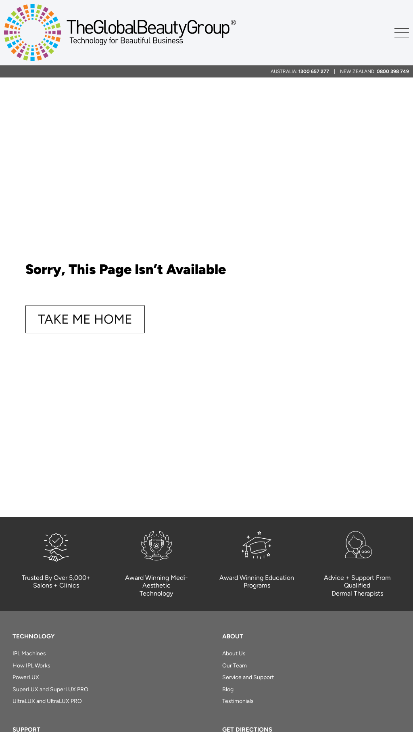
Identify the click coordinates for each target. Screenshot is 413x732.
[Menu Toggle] (401, 32)
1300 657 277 (313, 71)
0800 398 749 (393, 71)
